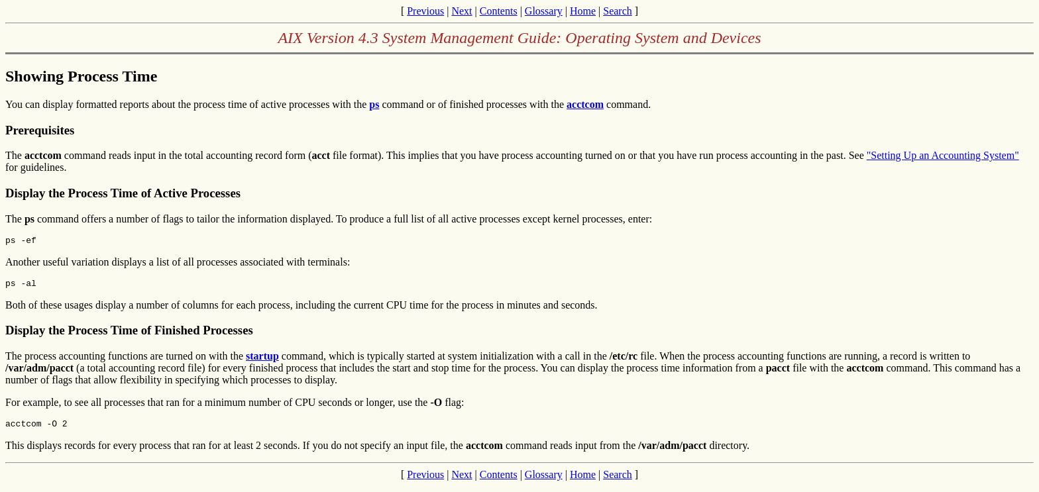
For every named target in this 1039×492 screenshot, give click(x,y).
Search (617, 11)
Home (583, 11)
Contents (499, 11)
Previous (425, 11)
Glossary (544, 11)
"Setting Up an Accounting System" (943, 155)
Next (461, 11)
